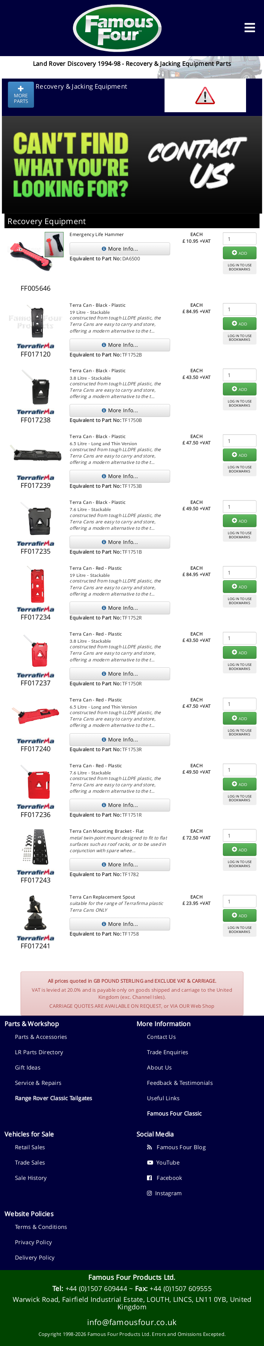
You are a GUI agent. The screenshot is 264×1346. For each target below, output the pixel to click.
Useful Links (163, 1098)
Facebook (164, 1177)
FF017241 (35, 945)
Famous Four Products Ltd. (132, 1277)
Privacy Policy (33, 1242)
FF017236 (35, 814)
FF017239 (35, 485)
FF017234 (35, 616)
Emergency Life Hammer (97, 234)
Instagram (164, 1193)
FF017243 (35, 879)
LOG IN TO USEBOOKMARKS (240, 267)
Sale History (31, 1177)
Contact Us (161, 1036)
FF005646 (35, 288)
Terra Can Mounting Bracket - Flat (107, 831)
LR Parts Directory (39, 1052)
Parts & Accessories (41, 1036)
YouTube (163, 1162)
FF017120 (35, 353)
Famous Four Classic (174, 1113)
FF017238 (35, 419)
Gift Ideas (27, 1067)
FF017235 (35, 551)
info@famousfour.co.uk (131, 1321)
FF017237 (35, 682)
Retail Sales (30, 1147)
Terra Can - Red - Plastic (96, 568)
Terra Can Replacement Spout (102, 897)
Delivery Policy (35, 1257)
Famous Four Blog (176, 1147)
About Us (159, 1067)
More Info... (120, 248)
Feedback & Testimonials (180, 1082)
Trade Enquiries (167, 1052)
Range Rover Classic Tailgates (53, 1098)
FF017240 (35, 748)
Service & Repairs (38, 1082)
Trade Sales (30, 1162)
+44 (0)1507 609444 (96, 1288)
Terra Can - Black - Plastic (98, 305)
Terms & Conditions (41, 1226)
